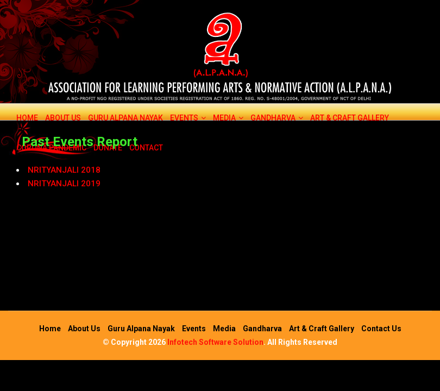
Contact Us (381, 328)
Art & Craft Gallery (349, 117)
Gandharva (276, 117)
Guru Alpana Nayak (125, 117)
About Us (63, 117)
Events (188, 117)
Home (27, 117)
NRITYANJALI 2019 (64, 183)
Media (228, 117)
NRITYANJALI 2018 (64, 170)
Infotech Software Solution (215, 342)
